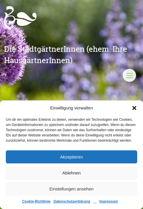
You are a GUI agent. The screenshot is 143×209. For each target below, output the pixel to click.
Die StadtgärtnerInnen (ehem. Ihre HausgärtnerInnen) (65, 54)
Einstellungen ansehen (72, 188)
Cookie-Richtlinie (36, 201)
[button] (134, 108)
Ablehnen (71, 172)
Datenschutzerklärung (71, 201)
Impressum (108, 201)
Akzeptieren (71, 156)
